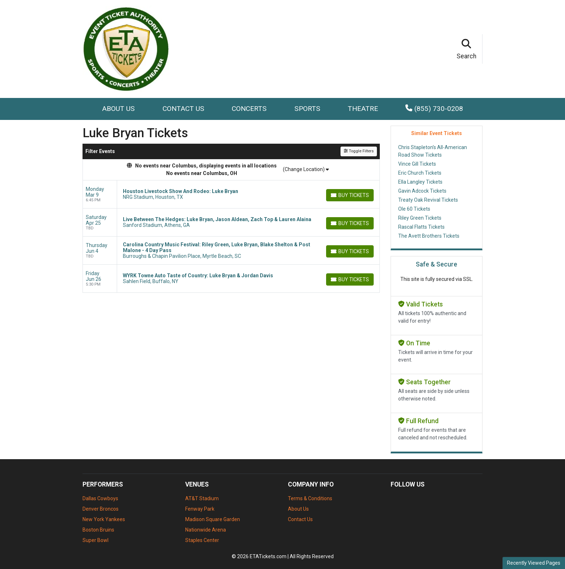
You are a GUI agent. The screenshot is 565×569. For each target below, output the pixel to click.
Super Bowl (95, 540)
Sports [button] (307, 108)
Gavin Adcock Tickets (422, 191)
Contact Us (183, 108)
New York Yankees (104, 519)
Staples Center (202, 540)
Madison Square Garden (212, 519)
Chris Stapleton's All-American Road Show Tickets (432, 151)
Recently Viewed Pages (533, 563)
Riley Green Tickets (419, 218)
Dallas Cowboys (100, 498)
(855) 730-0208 (434, 108)
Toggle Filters (359, 151)
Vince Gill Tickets (417, 164)
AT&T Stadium (202, 498)
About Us (118, 108)
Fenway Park (199, 509)
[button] (466, 49)
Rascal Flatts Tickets (421, 227)
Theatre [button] (363, 108)
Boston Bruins (98, 530)
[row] (231, 194)
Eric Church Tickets (419, 173)
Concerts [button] (249, 108)
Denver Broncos (101, 509)
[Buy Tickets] (350, 195)
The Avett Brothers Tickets (428, 236)
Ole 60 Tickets (414, 209)
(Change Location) (306, 169)
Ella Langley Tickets (420, 182)
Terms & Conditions (310, 498)
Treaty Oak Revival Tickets (428, 200)
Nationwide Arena (205, 530)
